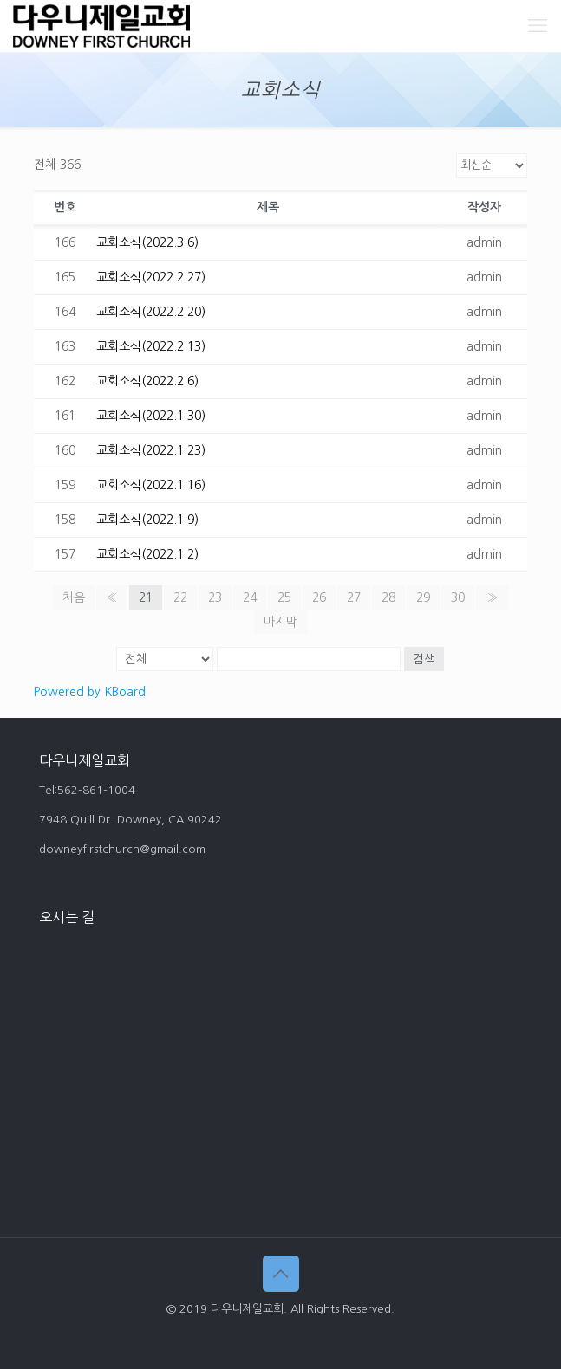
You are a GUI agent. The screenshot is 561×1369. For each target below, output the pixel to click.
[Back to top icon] (281, 1274)
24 (250, 597)
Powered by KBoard (90, 692)
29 (423, 597)
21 (146, 597)
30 (458, 597)
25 (284, 597)
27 (354, 597)
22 (180, 597)
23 (215, 597)
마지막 (280, 622)
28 (388, 597)
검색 (424, 659)
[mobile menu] (537, 26)
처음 (73, 597)
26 (319, 597)
